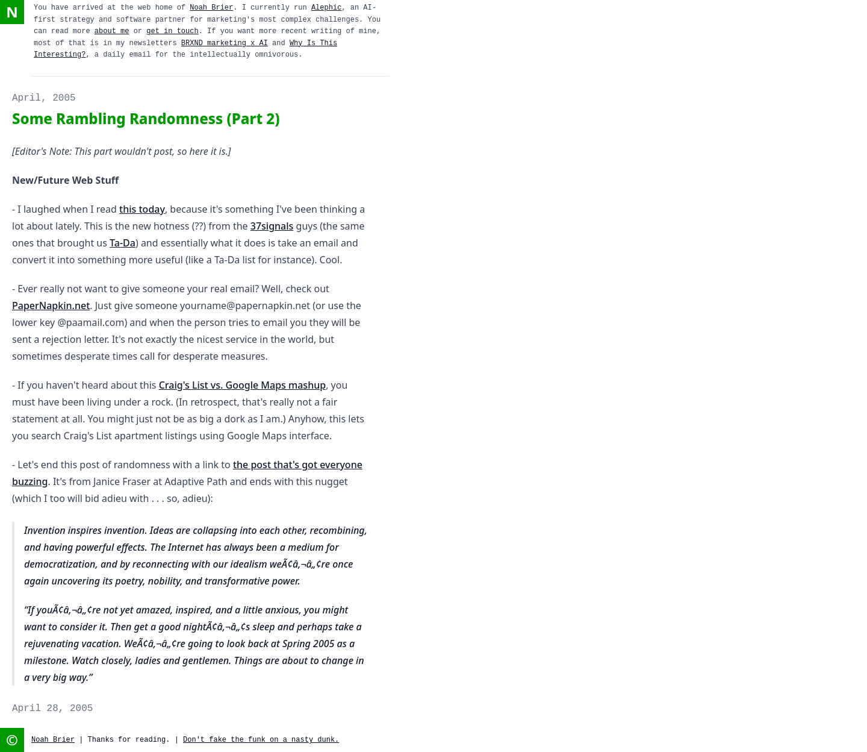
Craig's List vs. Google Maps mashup (242, 385)
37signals (272, 226)
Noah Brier (211, 8)
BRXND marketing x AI (224, 43)
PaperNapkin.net (51, 305)
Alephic (326, 8)
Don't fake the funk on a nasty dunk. (261, 740)
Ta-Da (122, 242)
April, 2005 (44, 98)
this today (142, 209)
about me (112, 31)
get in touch (172, 31)
